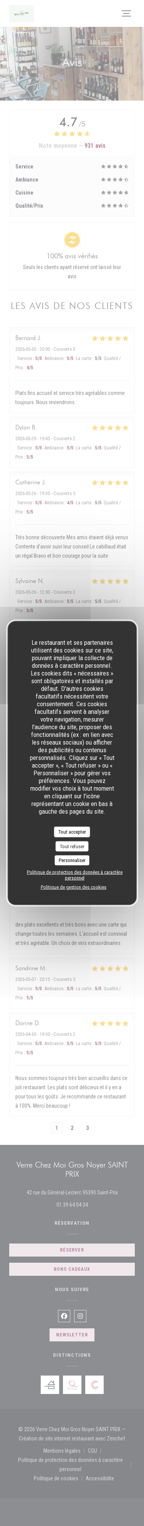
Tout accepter (72, 832)
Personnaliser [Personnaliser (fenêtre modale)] (72, 860)
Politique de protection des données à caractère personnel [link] (74, 874)
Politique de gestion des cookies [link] (73, 887)
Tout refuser (72, 846)
